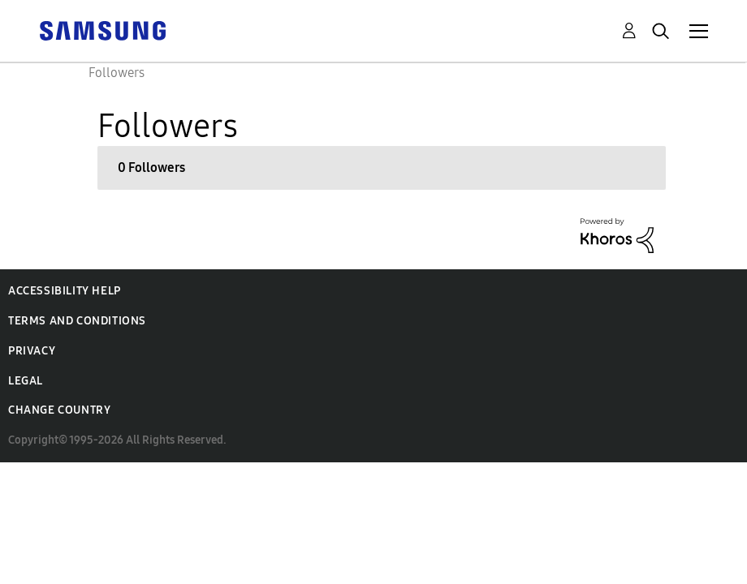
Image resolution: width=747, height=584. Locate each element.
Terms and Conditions (77, 321)
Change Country (59, 410)
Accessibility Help (64, 291)
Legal (25, 381)
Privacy (31, 351)
